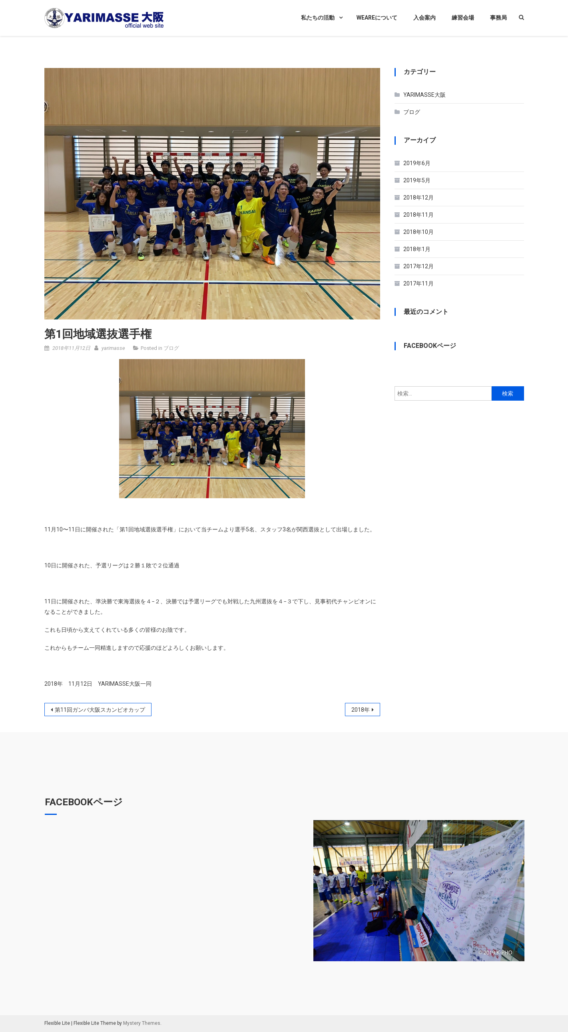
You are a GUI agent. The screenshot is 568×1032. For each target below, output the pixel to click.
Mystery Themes (141, 1023)
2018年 (360, 710)
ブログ (171, 348)
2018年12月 (418, 197)
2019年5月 (416, 180)
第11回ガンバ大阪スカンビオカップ (100, 710)
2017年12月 (418, 266)
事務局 (498, 17)
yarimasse (113, 348)
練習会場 (463, 17)
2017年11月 (418, 283)
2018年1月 (416, 249)
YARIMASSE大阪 (424, 95)
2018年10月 (418, 232)
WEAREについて (377, 17)
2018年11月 (418, 215)
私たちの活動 (318, 17)
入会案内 (424, 17)
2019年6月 (416, 163)
